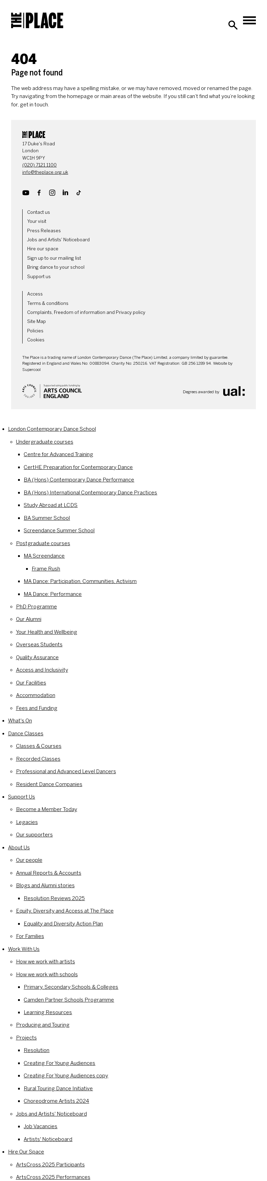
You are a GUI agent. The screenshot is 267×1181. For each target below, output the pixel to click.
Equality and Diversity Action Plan (63, 924)
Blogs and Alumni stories (45, 885)
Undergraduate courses (44, 442)
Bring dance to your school (55, 267)
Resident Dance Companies (49, 784)
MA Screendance (44, 556)
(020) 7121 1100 (39, 165)
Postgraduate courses (43, 543)
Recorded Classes (38, 759)
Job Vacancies (40, 1126)
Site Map (36, 321)
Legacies (27, 822)
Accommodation (35, 695)
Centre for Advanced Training (58, 454)
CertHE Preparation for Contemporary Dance (78, 467)
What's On (20, 721)
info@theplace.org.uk (45, 172)
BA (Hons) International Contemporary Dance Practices (90, 493)
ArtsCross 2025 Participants (50, 1165)
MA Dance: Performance (53, 594)
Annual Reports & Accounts (48, 873)
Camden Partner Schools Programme (69, 1000)
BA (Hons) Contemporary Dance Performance (79, 480)
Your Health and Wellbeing (46, 632)
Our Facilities (31, 683)
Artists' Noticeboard (48, 1139)
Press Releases (44, 230)
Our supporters (34, 835)
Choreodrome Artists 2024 (56, 1101)
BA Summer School (47, 518)
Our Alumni (28, 619)
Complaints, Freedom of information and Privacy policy (86, 312)
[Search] (233, 25)
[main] (133, 75)
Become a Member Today (46, 809)
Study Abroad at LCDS (51, 505)
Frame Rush (46, 569)
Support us (39, 276)
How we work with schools (47, 974)
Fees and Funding (36, 708)
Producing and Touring (43, 1025)
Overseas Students (39, 644)
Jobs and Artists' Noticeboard (58, 239)
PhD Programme (36, 607)
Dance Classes (25, 733)
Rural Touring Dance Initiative (58, 1088)
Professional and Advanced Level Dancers (66, 771)
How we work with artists (45, 961)
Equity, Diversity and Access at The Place (65, 911)
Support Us (21, 797)
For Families (30, 936)
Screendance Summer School (59, 530)
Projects (26, 1038)
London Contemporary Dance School (52, 429)
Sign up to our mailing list (54, 258)
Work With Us (24, 949)
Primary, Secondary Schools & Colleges (71, 987)
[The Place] (37, 21)
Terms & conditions (47, 303)
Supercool (31, 369)
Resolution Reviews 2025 (54, 898)
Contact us (38, 212)
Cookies (35, 339)
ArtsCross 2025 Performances (53, 1177)
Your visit (36, 221)
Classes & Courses (39, 746)
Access (35, 294)
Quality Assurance (37, 657)
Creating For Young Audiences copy (66, 1076)
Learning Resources (48, 1012)
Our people (29, 860)
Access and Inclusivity (42, 670)
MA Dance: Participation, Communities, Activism (80, 581)
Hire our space (42, 248)
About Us (19, 847)
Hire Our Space (26, 1152)
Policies (35, 330)
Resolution (36, 1050)
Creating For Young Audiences (59, 1063)
